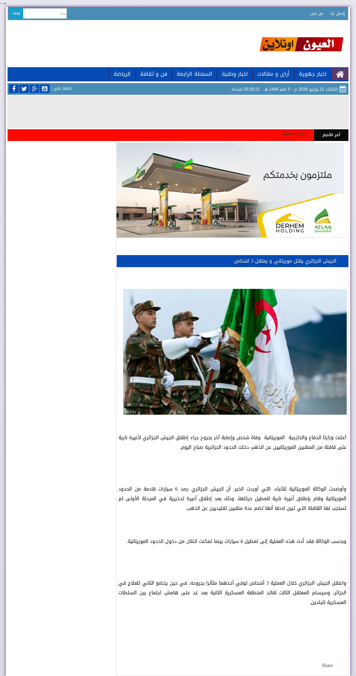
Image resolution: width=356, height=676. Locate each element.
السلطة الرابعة (194, 74)
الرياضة (122, 74)
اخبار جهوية (313, 74)
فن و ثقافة (153, 74)
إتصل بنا (338, 13)
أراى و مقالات (273, 74)
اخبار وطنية (235, 74)
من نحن (316, 13)
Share (327, 665)
